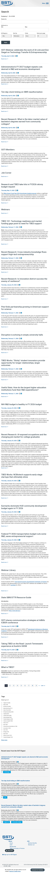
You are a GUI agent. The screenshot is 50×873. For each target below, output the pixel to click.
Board (11, 843)
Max (26, 27)
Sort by (15, 33)
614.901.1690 (7, 866)
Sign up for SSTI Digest (10, 854)
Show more (4, 740)
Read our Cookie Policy (15, 871)
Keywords (3, 19)
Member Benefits (32, 843)
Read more (4, 59)
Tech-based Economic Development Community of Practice (31, 581)
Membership (13, 846)
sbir (5, 797)
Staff (11, 845)
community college (16, 822)
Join (28, 841)
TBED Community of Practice (17, 848)
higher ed (6, 822)
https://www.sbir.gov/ (14, 610)
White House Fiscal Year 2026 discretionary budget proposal (20, 193)
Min (2, 27)
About (10, 841)
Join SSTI (10, 850)
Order (26, 33)
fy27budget (7, 772)
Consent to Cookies (37, 870)
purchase (13, 585)
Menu (43, 3)
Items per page (41, 33)
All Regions (4, 33)
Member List (31, 845)
